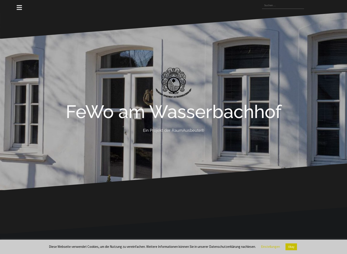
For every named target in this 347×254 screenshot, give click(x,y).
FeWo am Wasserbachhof (173, 111)
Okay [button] (291, 247)
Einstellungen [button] (270, 246)
